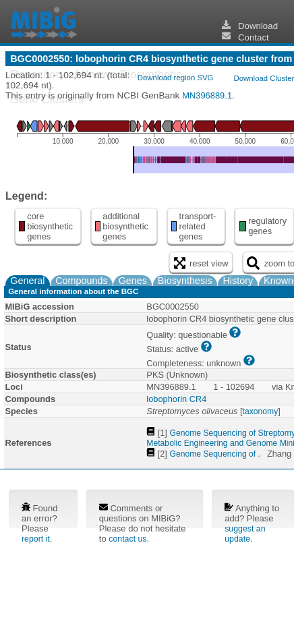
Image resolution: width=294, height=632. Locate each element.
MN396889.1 (207, 95)
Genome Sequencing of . (214, 454)
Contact (245, 37)
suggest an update (245, 534)
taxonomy (260, 411)
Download (250, 26)
